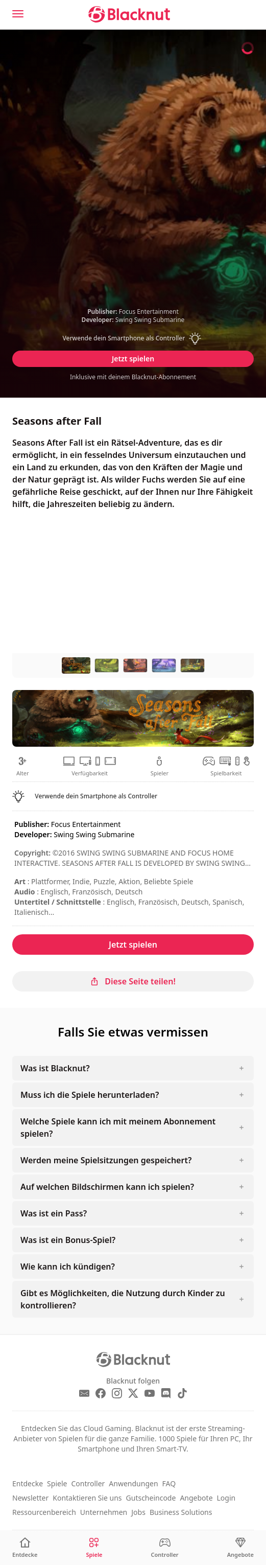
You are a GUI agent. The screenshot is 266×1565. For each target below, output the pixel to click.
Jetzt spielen (133, 358)
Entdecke (27, 1483)
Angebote (196, 1498)
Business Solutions (181, 1512)
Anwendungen (133, 1483)
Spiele (57, 1483)
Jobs (138, 1512)
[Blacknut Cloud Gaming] (129, 14)
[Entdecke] (24, 1547)
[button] (133, 338)
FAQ (169, 1483)
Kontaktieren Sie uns (87, 1498)
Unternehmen (103, 1512)
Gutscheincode (151, 1498)
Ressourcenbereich (44, 1512)
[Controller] (165, 1547)
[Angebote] (240, 1547)
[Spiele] (94, 1547)
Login (226, 1498)
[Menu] (17, 13)
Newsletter (30, 1498)
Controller (88, 1483)
